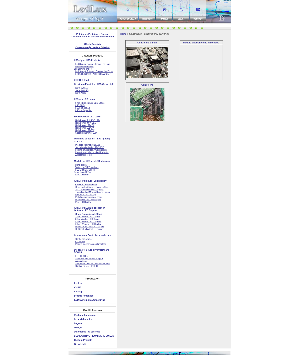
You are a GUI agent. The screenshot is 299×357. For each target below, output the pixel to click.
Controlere (147, 85)
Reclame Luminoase (85, 315)
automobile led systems (87, 331)
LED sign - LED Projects (87, 60)
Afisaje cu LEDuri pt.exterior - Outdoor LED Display (90, 209)
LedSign (78, 291)
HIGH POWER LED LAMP (87, 116)
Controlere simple (147, 42)
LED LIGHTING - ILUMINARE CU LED (94, 336)
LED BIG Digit (81, 80)
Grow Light (80, 344)
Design (78, 327)
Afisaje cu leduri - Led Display (90, 181)
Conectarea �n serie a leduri (92, 47)
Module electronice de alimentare (201, 42)
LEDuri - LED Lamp (84, 99)
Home (123, 34)
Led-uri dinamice (83, 319)
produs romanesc (83, 295)
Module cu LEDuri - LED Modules (92, 161)
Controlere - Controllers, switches (92, 235)
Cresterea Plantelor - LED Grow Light (94, 84)
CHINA (77, 287)
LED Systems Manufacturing (89, 300)
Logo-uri (78, 323)
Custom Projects (83, 340)
